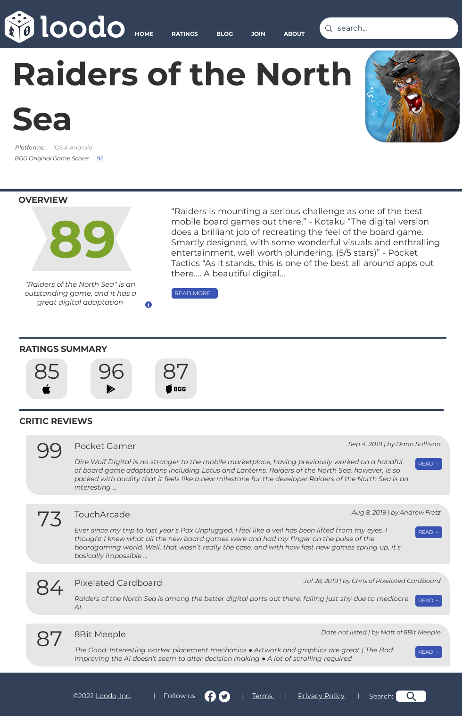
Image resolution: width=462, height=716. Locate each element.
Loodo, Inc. (113, 695)
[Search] (411, 696)
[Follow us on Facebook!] (210, 696)
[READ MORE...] (195, 293)
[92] (100, 158)
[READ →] (428, 464)
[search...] (388, 28)
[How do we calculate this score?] (148, 304)
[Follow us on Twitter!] (224, 696)
